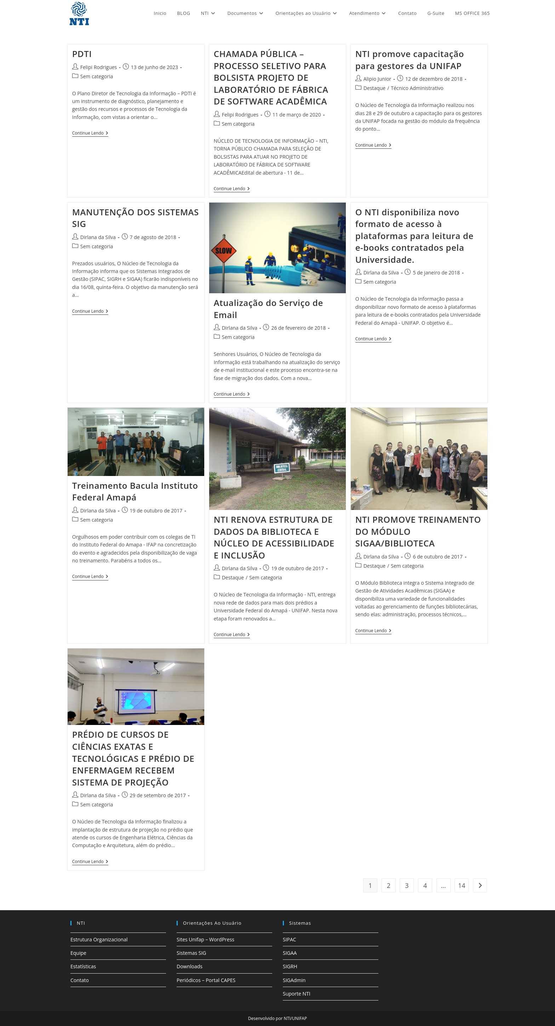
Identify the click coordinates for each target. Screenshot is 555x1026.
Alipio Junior (377, 78)
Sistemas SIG (191, 953)
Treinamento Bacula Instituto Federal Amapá (135, 491)
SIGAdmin (294, 980)
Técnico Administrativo (417, 88)
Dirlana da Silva (98, 237)
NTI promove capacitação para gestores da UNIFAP (409, 60)
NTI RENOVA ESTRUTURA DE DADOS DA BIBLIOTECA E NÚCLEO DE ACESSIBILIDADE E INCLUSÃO (274, 537)
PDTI (82, 53)
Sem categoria (96, 76)
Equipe (78, 953)
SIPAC (289, 939)
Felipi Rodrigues (98, 67)
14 (461, 885)
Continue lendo (90, 133)
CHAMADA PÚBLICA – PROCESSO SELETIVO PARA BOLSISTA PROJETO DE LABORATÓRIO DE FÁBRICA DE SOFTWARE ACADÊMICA (271, 77)
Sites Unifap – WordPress (205, 939)
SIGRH (290, 966)
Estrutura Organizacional (98, 939)
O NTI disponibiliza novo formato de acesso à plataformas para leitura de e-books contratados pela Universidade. (414, 235)
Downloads (189, 966)
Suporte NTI (296, 993)
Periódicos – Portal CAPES (206, 980)
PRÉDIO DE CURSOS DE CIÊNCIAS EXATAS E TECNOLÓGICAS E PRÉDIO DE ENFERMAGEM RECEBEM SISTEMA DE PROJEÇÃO (133, 758)
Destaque (374, 88)
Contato (79, 980)
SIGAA (290, 953)
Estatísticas (83, 966)
